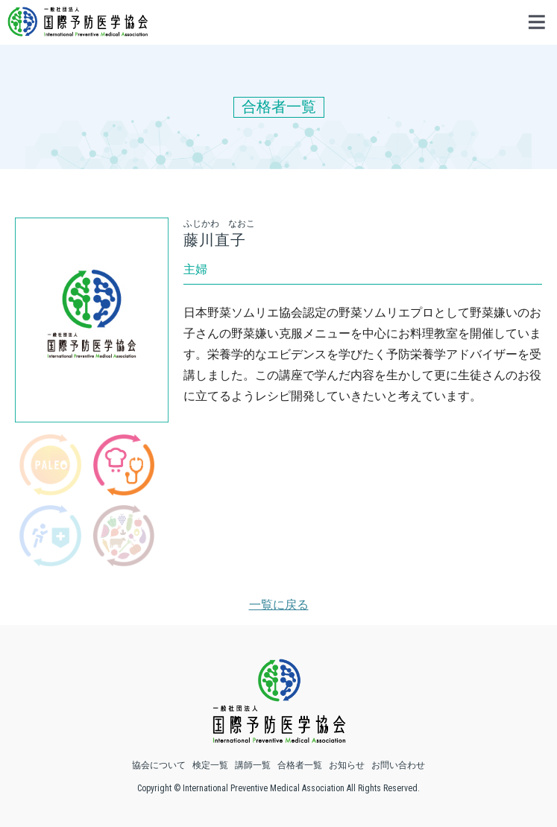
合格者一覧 (299, 765)
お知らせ (347, 765)
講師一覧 (253, 765)
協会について (159, 765)
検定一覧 (210, 765)
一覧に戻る (279, 604)
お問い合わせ (398, 765)
